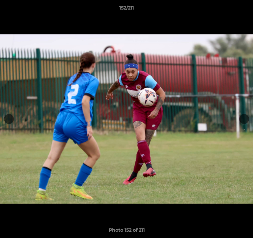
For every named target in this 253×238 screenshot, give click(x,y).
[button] (245, 10)
